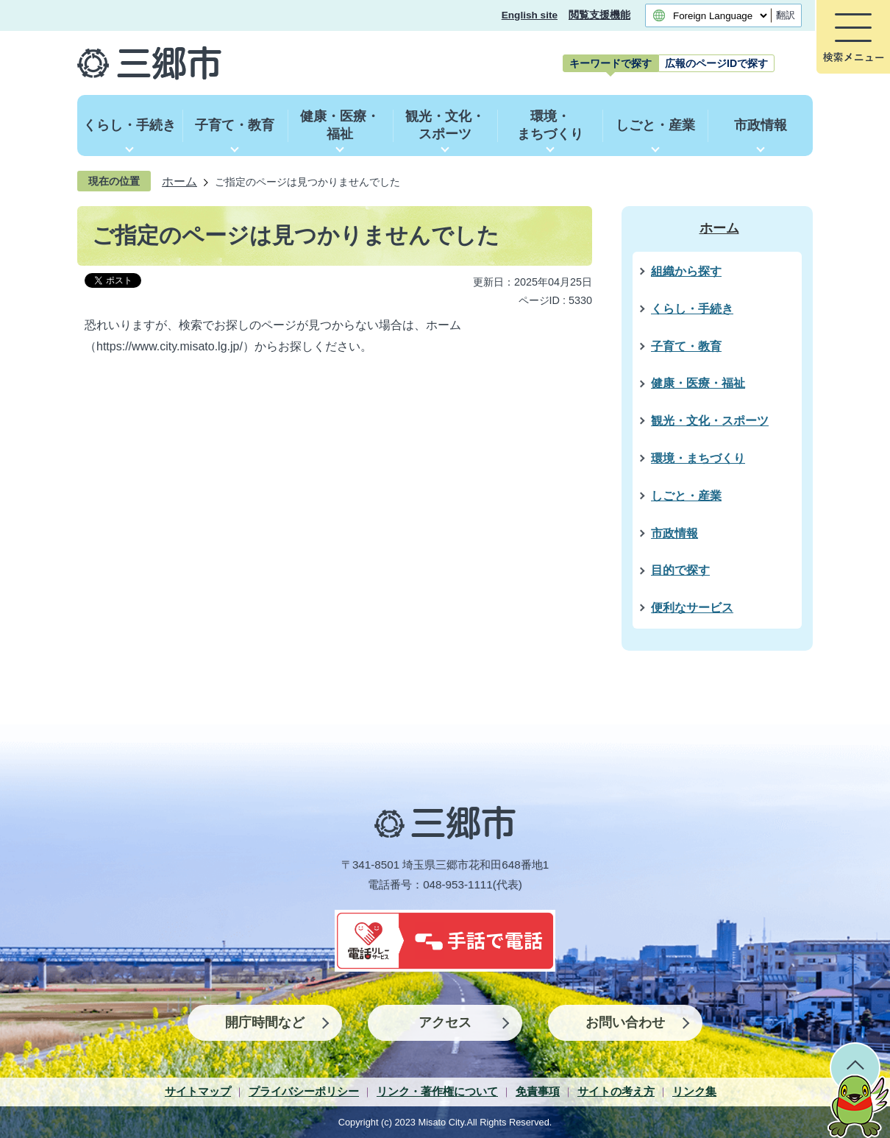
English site (530, 15)
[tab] (610, 63)
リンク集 (694, 1091)
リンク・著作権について (437, 1091)
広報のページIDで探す (716, 63)
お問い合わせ (625, 1022)
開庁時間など (265, 1022)
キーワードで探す (610, 63)
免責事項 (538, 1091)
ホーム (179, 181)
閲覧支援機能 (599, 15)
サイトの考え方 (616, 1091)
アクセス (445, 1022)
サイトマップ (198, 1091)
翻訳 (785, 15)
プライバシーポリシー (304, 1091)
